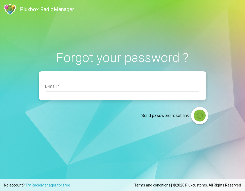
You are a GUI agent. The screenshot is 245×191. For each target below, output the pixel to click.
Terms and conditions (152, 185)
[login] (199, 115)
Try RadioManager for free (48, 185)
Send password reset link (165, 115)
